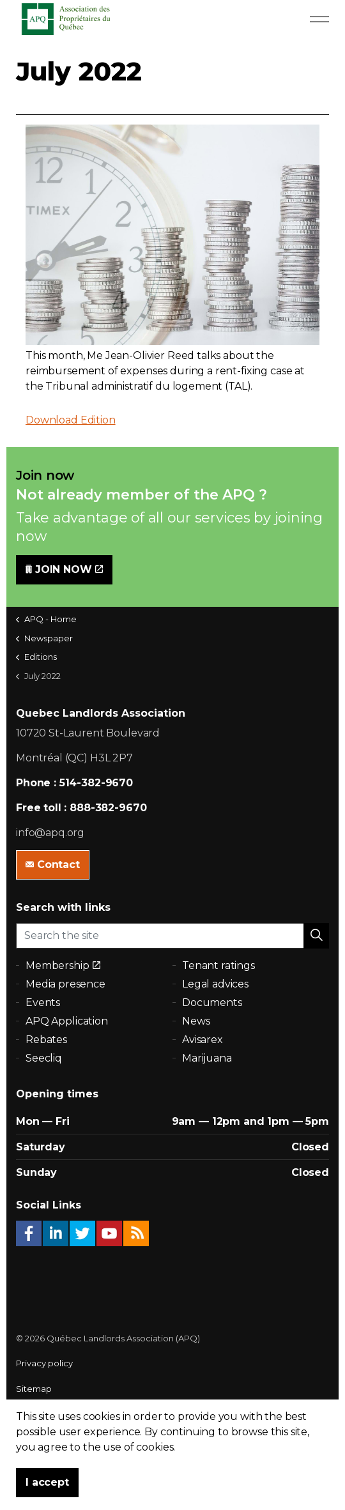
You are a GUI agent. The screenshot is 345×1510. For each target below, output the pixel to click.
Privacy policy (44, 1363)
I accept (47, 1482)
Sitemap (34, 1389)
